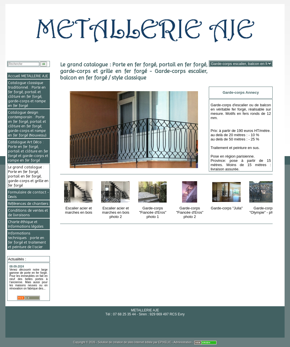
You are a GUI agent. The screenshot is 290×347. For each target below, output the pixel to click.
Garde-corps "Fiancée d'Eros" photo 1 (153, 199)
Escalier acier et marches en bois (79, 197)
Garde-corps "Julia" (227, 194)
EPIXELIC (164, 342)
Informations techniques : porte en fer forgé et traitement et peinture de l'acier (27, 240)
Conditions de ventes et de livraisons (28, 212)
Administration (182, 342)
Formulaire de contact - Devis (28, 194)
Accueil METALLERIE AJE (28, 76)
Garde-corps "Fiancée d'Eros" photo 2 (190, 199)
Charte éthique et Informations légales (25, 223)
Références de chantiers (28, 203)
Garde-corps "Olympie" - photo (264, 197)
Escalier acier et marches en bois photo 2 (116, 199)
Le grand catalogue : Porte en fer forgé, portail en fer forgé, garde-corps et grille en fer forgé (28, 176)
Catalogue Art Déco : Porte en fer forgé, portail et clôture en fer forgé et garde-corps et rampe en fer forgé (28, 151)
